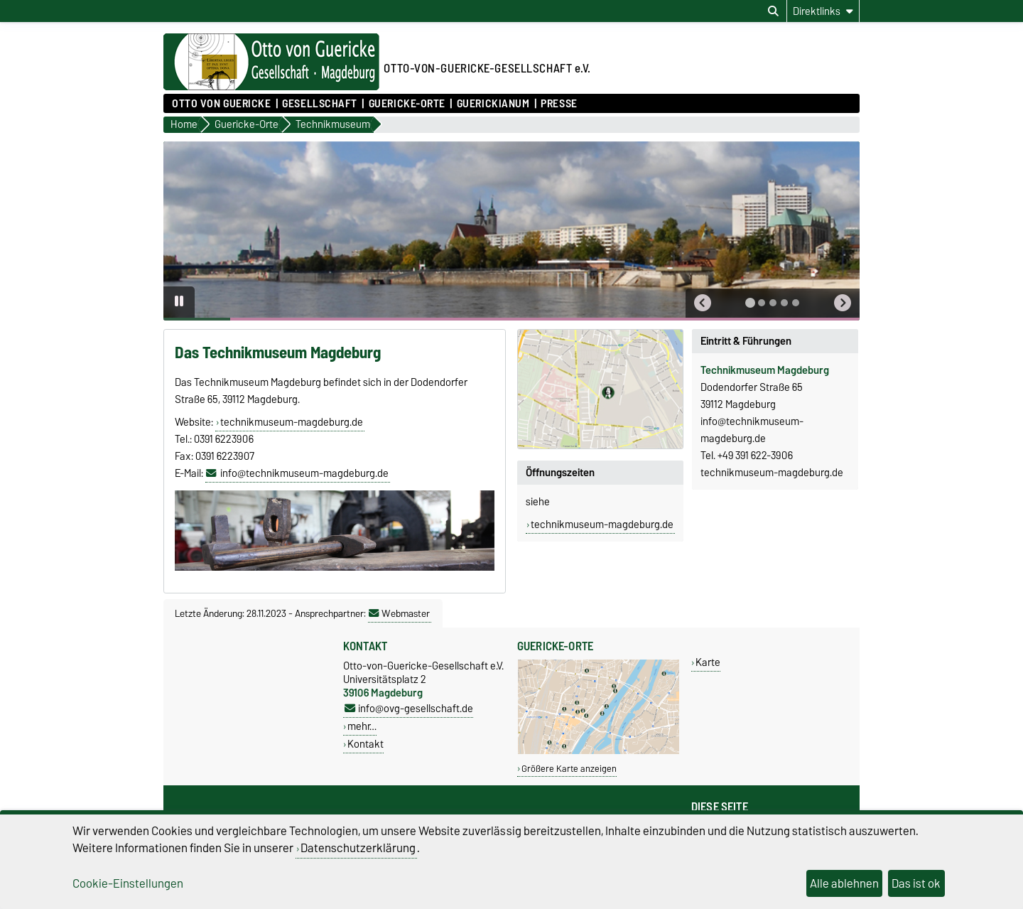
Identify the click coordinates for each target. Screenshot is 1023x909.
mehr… (362, 726)
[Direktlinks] (823, 11)
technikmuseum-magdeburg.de (291, 422)
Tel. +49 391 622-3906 (746, 455)
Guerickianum (493, 103)
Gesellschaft (319, 103)
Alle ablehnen (844, 883)
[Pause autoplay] (179, 302)
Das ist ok (916, 883)
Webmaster (399, 613)
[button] (702, 303)
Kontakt (365, 744)
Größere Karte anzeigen (569, 768)
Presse (559, 103)
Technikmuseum (737, 370)
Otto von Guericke (221, 103)
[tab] (750, 303)
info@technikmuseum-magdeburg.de (304, 473)
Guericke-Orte (407, 103)
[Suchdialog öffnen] (773, 11)
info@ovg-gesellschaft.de (409, 708)
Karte (707, 662)
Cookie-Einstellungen (127, 883)
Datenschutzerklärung (358, 848)
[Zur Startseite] (271, 86)
